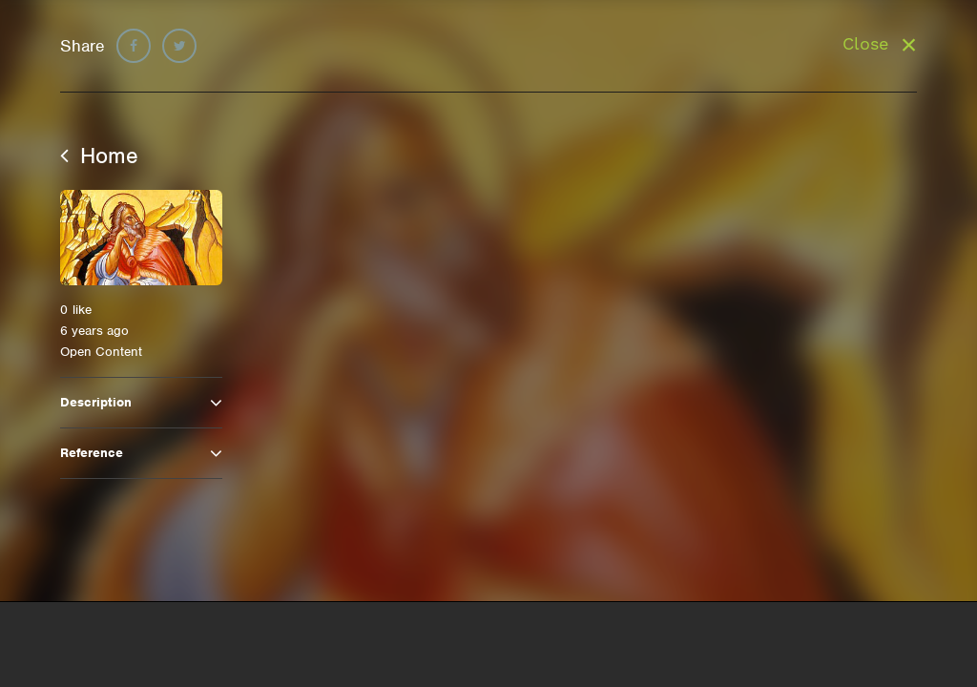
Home (99, 155)
